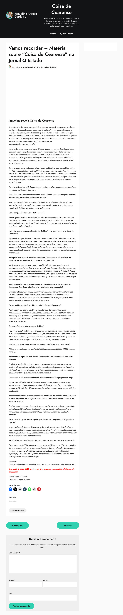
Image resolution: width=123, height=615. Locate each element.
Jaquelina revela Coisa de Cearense (31, 120)
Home (53, 33)
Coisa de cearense (17, 510)
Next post (68, 525)
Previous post (17, 525)
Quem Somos (66, 33)
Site (10, 593)
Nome (12, 580)
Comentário (14, 553)
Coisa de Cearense (61, 9)
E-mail (46, 580)
